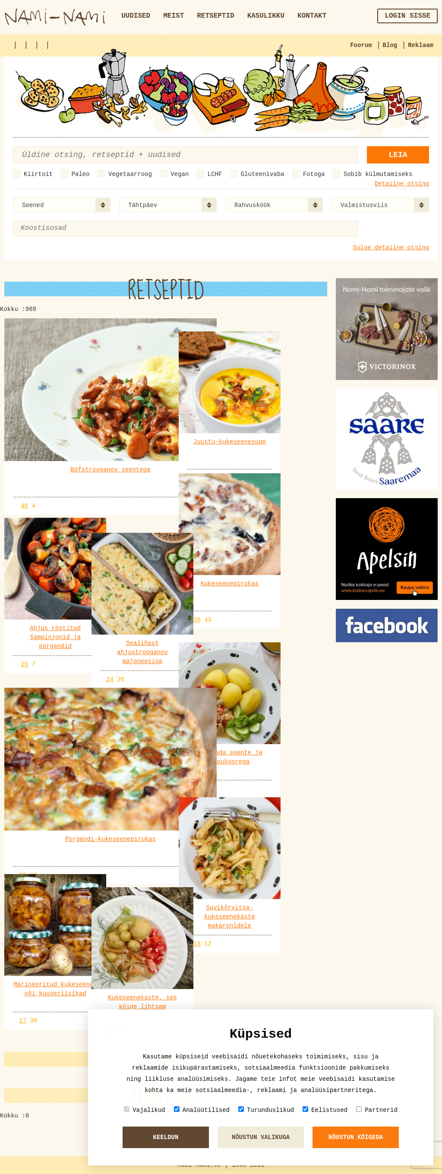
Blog (390, 45)
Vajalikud (144, 1110)
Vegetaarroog (130, 174)
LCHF (215, 174)
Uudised (135, 16)
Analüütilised (202, 1110)
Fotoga (314, 174)
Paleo (81, 174)
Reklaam (420, 45)
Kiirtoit (38, 174)
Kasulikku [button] (265, 16)
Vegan (179, 174)
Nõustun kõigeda (355, 1137)
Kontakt (311, 16)
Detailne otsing (402, 183)
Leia (397, 155)
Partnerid (377, 1110)
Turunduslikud (266, 1110)
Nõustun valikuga (261, 1137)
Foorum (361, 45)
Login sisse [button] (407, 16)
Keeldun (166, 1137)
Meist (173, 16)
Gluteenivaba (262, 174)
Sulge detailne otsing (391, 247)
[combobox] (61, 205)
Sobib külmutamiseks (378, 174)
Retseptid (215, 16)
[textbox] (62, 228)
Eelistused (325, 1110)
